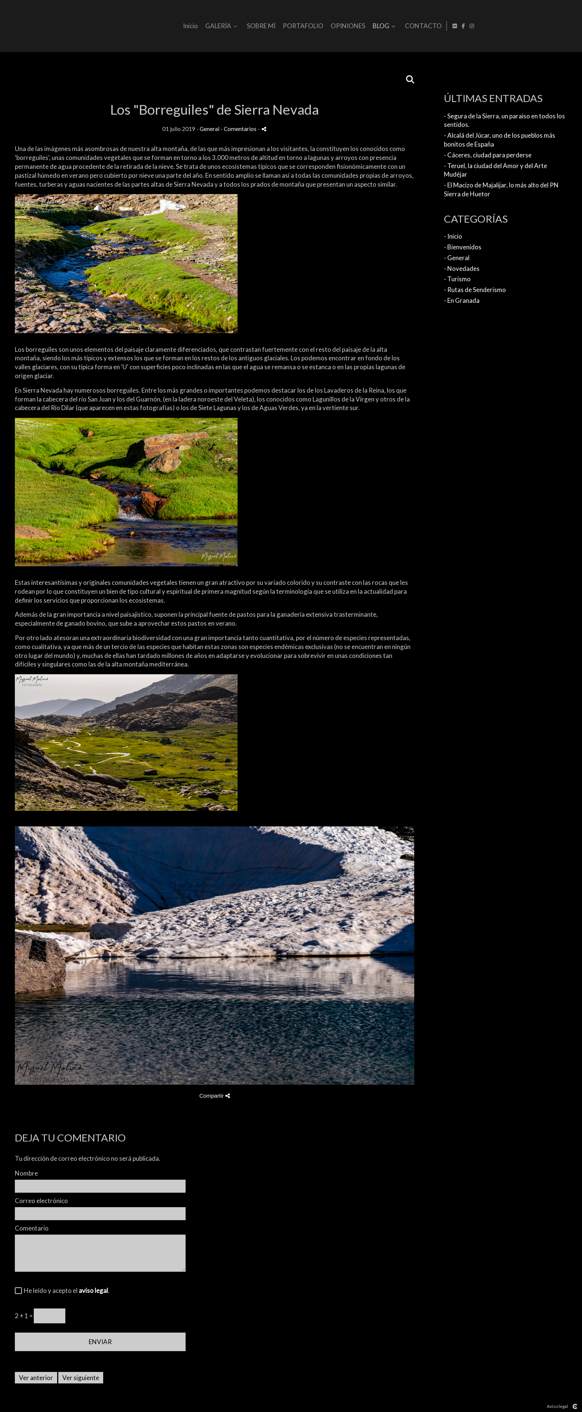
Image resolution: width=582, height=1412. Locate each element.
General (209, 128)
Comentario (32, 1228)
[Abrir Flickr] (555, 26)
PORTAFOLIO (402, 26)
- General (457, 258)
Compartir (214, 1095)
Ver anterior (36, 1378)
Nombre (26, 1173)
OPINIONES (447, 26)
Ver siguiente (80, 1378)
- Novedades (462, 268)
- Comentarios (239, 128)
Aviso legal (557, 1406)
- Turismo (457, 279)
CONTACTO (522, 26)
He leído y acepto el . (65, 1290)
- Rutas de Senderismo (475, 290)
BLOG (480, 26)
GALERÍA (318, 26)
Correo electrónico (41, 1201)
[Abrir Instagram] (572, 26)
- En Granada (462, 300)
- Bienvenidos (462, 247)
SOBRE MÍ (360, 26)
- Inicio (453, 236)
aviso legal (93, 1290)
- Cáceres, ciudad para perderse (488, 155)
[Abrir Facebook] (564, 26)
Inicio (289, 26)
